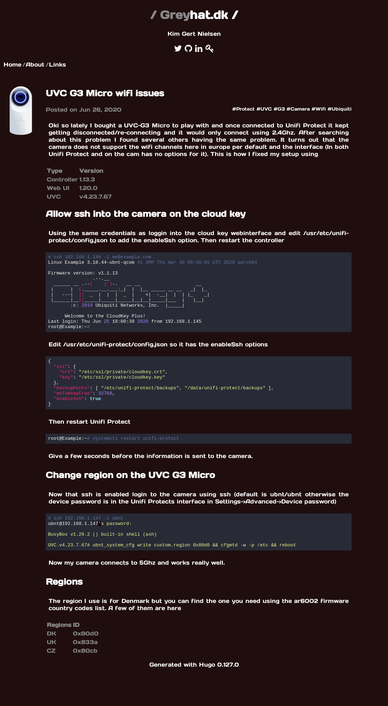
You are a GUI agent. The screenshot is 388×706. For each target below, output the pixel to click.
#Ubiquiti (340, 109)
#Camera (298, 109)
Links (57, 64)
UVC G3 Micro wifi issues (105, 93)
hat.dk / (194, 15)
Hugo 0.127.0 (219, 696)
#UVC (264, 109)
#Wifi (319, 109)
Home (12, 64)
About (35, 64)
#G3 (279, 109)
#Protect (243, 109)
